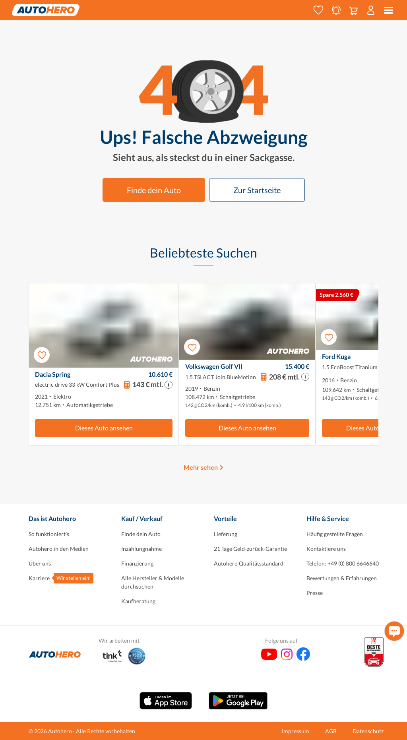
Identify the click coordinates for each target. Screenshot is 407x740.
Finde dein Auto (154, 190)
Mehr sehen (201, 467)
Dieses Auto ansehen (104, 428)
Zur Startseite (257, 190)
